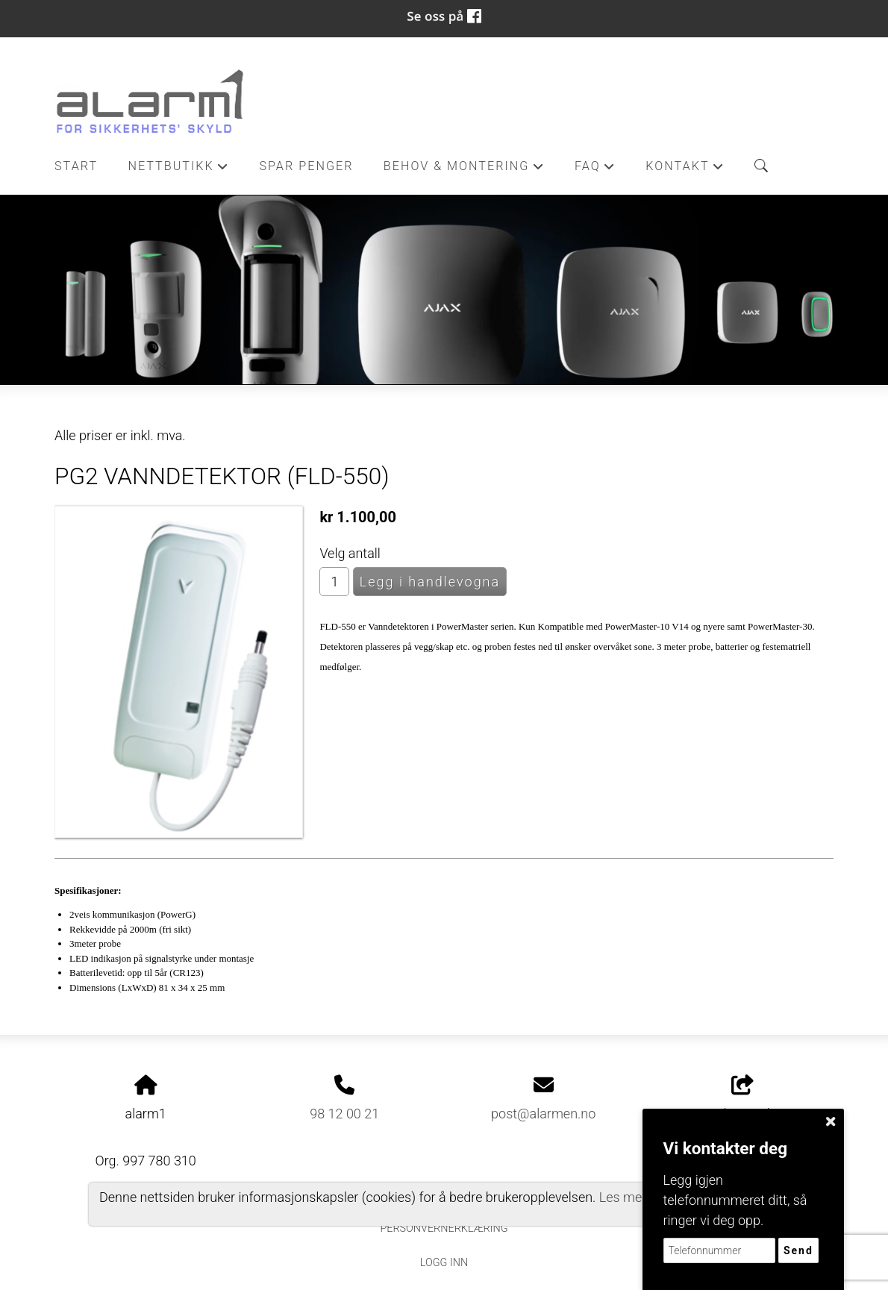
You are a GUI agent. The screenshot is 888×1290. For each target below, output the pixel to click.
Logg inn (444, 1262)
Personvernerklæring (443, 1228)
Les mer (623, 1197)
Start (76, 166)
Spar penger (306, 166)
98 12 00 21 (344, 1113)
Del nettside (742, 1098)
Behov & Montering (464, 170)
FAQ (595, 170)
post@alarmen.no (543, 1113)
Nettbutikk (178, 170)
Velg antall (350, 553)
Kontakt (685, 170)
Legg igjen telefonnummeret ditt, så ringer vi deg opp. (735, 1200)
